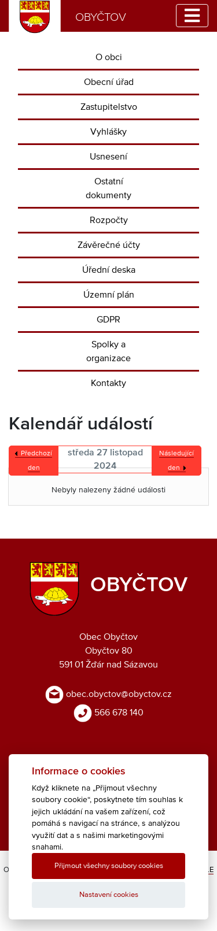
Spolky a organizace (108, 351)
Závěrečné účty (109, 245)
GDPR (108, 319)
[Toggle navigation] (192, 15)
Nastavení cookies (108, 895)
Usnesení (108, 156)
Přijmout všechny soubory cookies (108, 866)
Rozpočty (109, 220)
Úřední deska (108, 270)
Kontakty (108, 383)
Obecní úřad (109, 82)
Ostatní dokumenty (108, 188)
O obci (108, 57)
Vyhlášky (108, 131)
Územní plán (108, 294)
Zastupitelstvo (108, 107)
